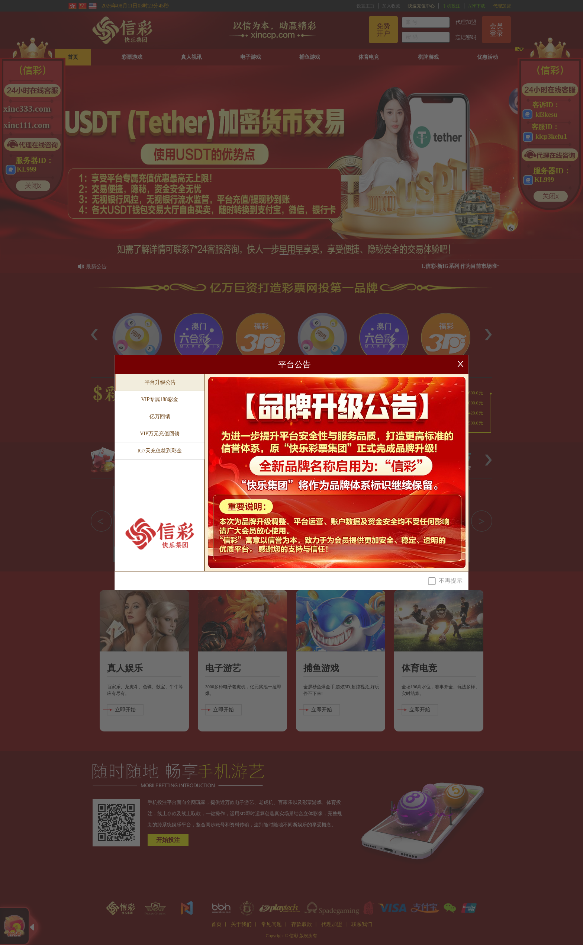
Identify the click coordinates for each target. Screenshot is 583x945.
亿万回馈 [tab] (159, 416)
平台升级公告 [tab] (160, 382)
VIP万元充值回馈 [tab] (160, 433)
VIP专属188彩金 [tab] (159, 399)
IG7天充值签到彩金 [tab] (160, 451)
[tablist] (160, 472)
